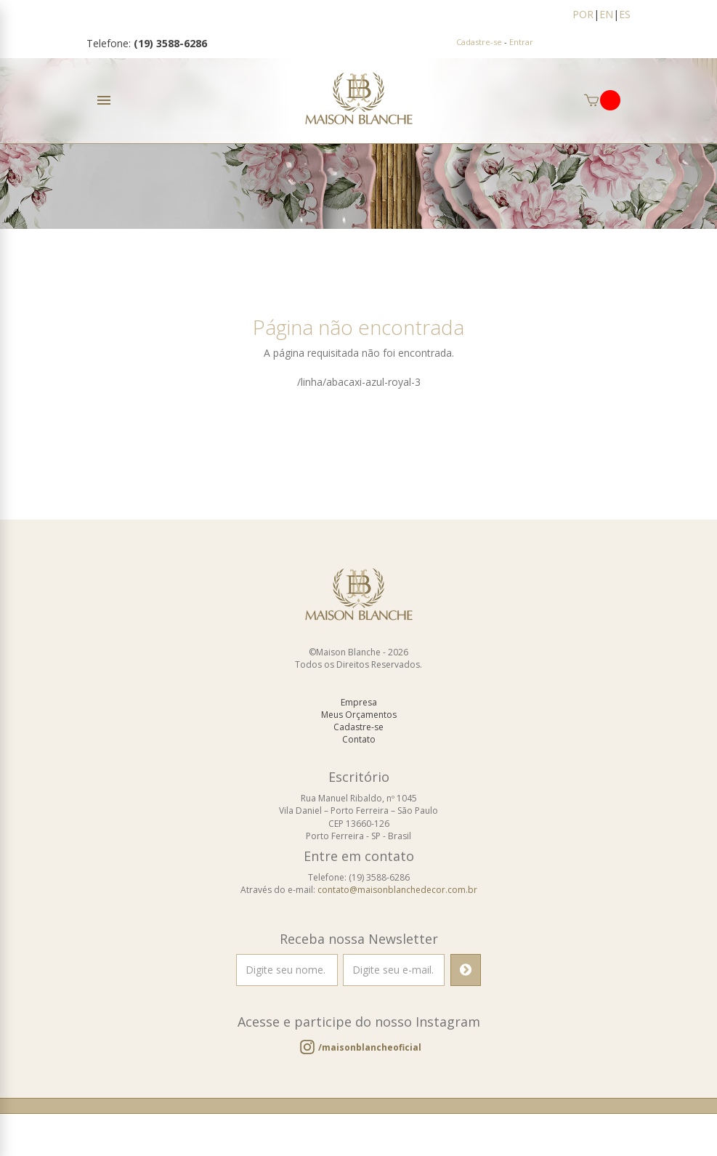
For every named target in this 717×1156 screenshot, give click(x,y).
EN (606, 14)
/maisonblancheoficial (369, 1057)
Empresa (359, 712)
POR (583, 14)
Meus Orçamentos (359, 725)
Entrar (521, 41)
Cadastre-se (479, 41)
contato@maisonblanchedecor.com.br (397, 900)
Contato (359, 749)
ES (625, 14)
